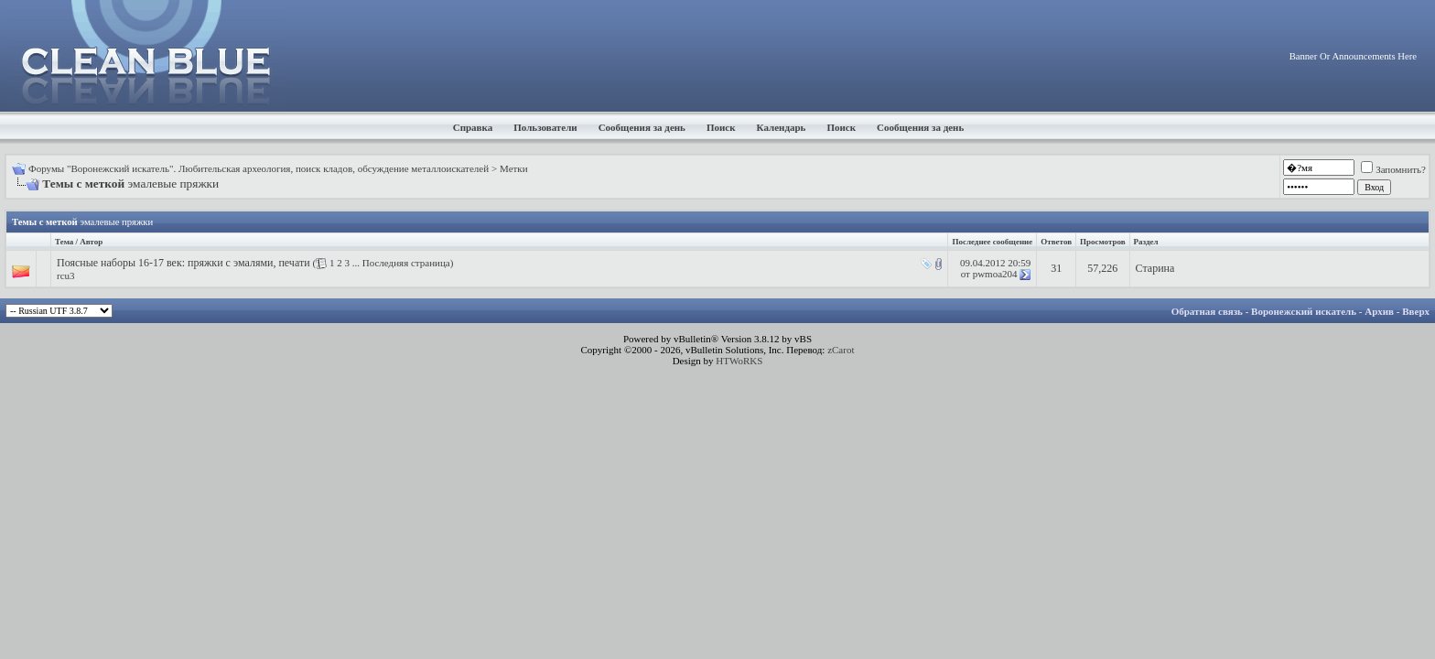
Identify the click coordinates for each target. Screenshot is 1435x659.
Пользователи (545, 127)
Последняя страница (406, 262)
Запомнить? (1393, 169)
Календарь (781, 127)
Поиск (721, 127)
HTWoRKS (739, 360)
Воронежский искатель (1303, 311)
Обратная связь (1207, 311)
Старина (1155, 268)
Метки (514, 168)
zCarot (840, 349)
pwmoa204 (995, 273)
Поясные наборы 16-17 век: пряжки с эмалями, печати (183, 262)
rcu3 (66, 275)
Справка (473, 127)
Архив (1379, 311)
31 (1056, 268)
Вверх (1416, 311)
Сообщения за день (642, 127)
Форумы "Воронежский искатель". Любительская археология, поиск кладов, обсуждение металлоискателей (258, 168)
